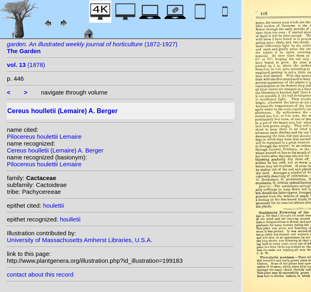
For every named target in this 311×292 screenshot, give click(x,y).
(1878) (26, 64)
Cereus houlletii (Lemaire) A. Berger (55, 150)
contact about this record (40, 274)
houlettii (53, 205)
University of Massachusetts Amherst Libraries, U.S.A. (79, 239)
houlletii (70, 219)
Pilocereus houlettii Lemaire (44, 136)
